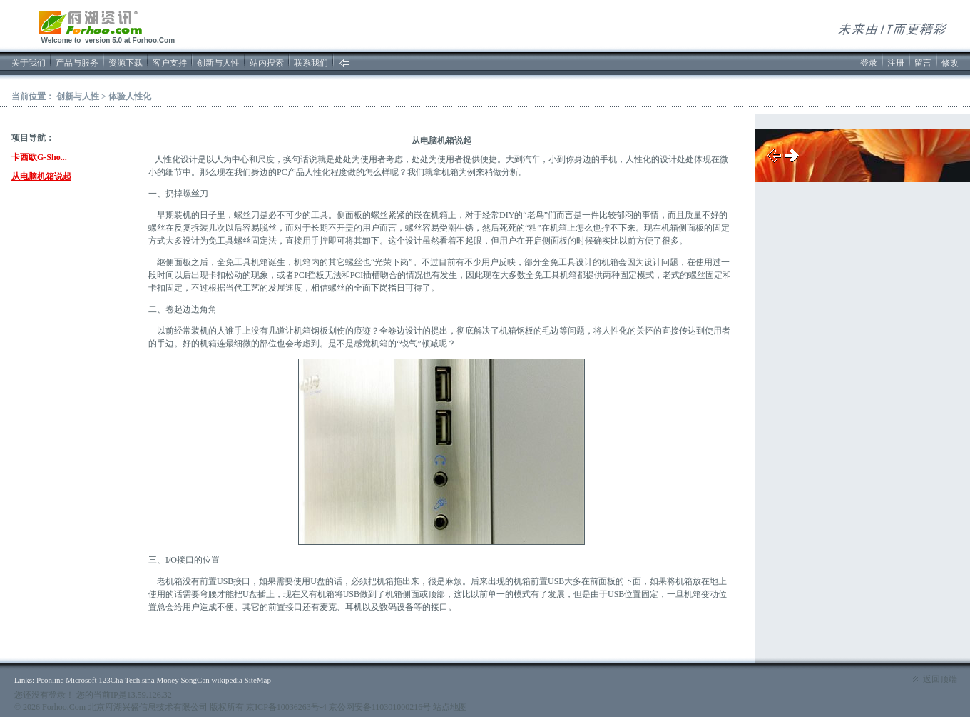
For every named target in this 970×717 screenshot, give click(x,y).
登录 (868, 63)
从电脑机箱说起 (41, 176)
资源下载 (125, 63)
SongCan (194, 680)
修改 (950, 63)
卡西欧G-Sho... (39, 157)
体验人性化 (129, 96)
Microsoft (81, 680)
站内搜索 (267, 63)
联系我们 (311, 63)
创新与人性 (218, 63)
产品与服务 (77, 63)
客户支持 (170, 63)
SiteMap (258, 680)
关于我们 (28, 63)
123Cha (110, 680)
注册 (895, 63)
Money (168, 680)
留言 (922, 63)
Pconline (50, 680)
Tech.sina (140, 680)
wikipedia (227, 680)
